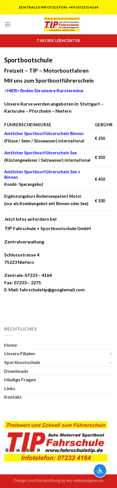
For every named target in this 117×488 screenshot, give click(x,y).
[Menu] (7, 24)
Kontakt (13, 396)
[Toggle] (110, 353)
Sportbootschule (22, 362)
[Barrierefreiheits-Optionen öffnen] (100, 471)
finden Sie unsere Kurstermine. (44, 90)
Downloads (16, 371)
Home (10, 345)
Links (9, 388)
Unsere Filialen (19, 353)
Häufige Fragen (20, 379)
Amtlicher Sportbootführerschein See (40, 152)
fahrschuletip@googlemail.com (52, 289)
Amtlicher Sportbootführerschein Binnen (44, 133)
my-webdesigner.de (84, 480)
